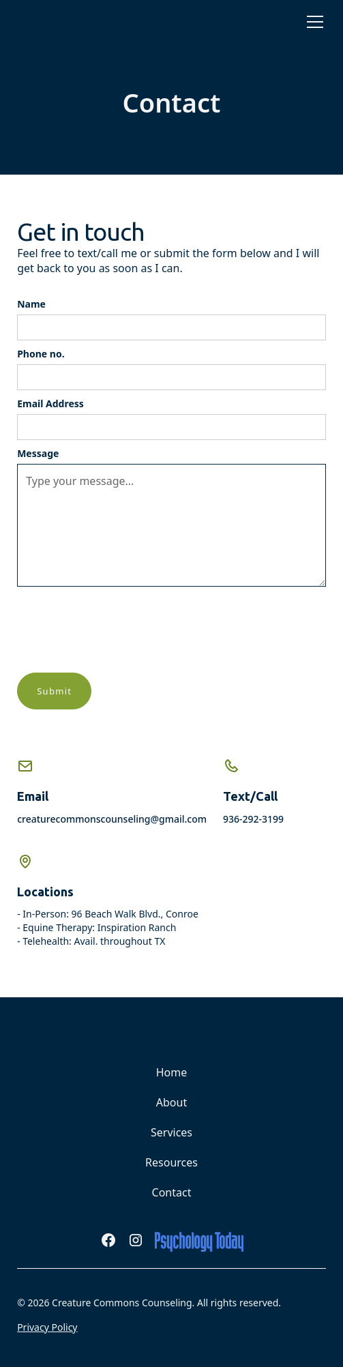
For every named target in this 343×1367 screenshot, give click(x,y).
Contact (172, 1192)
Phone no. (40, 353)
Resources (171, 1162)
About (171, 1102)
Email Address (50, 403)
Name (31, 303)
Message (38, 453)
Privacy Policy (47, 1327)
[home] (51, 22)
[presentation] (120, 629)
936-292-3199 (253, 818)
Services (171, 1132)
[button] (312, 21)
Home (172, 1072)
